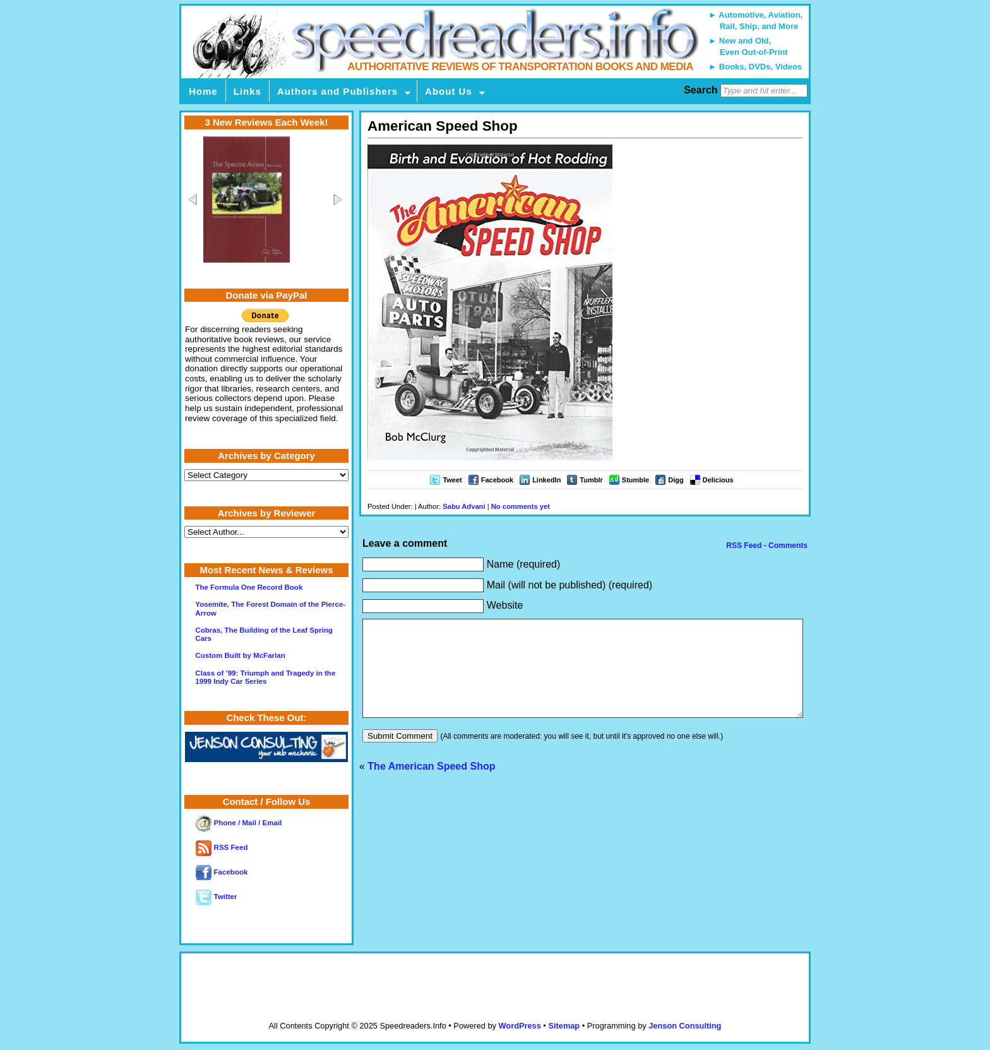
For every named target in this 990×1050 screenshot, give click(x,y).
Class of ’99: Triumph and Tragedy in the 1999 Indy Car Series (265, 677)
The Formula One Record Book (248, 587)
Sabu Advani (464, 506)
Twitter (216, 896)
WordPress (519, 1025)
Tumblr (591, 480)
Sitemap (564, 1025)
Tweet (452, 480)
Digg (675, 480)
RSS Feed (222, 847)
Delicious (718, 480)
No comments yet (520, 506)
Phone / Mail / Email (239, 822)
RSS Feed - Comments (766, 545)
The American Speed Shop (431, 785)
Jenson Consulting (684, 1025)
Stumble (635, 480)
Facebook (497, 480)
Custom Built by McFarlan (240, 655)
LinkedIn (546, 480)
